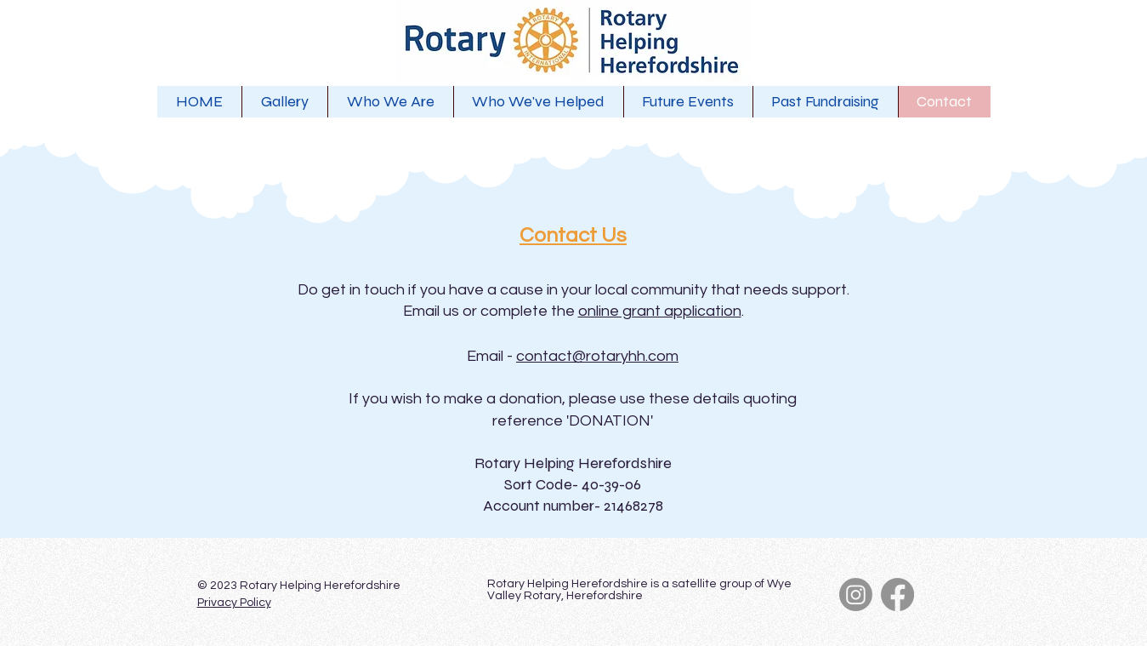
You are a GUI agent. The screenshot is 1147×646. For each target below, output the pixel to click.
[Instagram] (855, 594)
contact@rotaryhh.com (597, 356)
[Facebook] (897, 594)
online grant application (659, 311)
